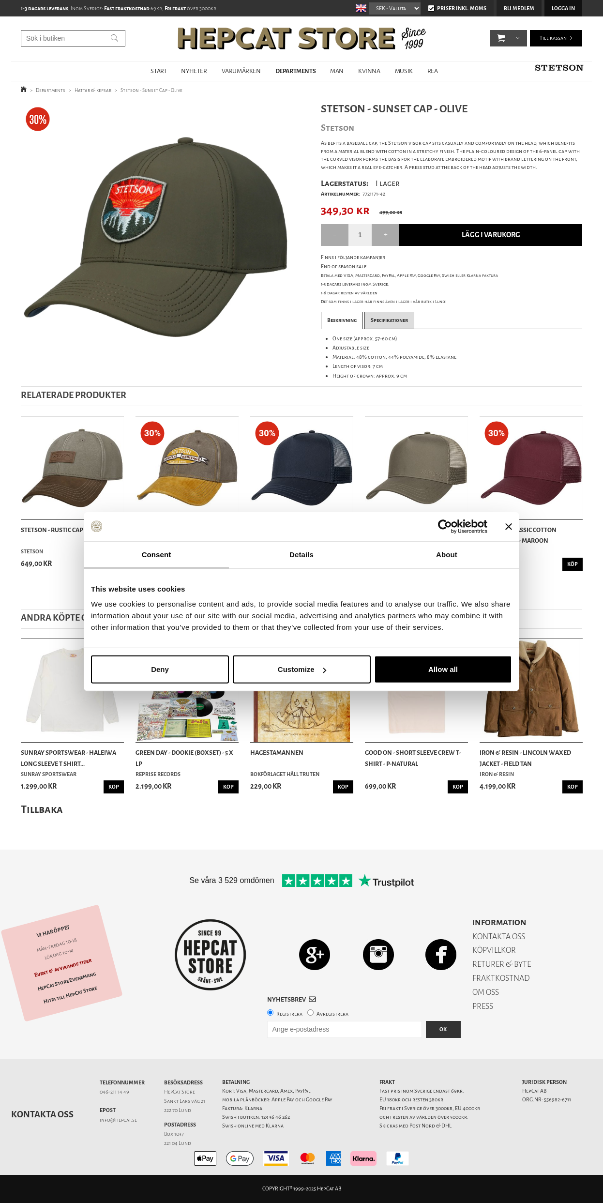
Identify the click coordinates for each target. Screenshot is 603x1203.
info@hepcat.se (118, 1120)
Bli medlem (519, 8)
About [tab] (446, 554)
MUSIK (404, 71)
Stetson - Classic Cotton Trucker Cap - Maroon (518, 535)
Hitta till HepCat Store (70, 994)
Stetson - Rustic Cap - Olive (62, 530)
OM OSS (485, 992)
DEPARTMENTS (295, 71)
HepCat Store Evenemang (67, 981)
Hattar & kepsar (93, 90)
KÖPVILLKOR (494, 950)
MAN (337, 71)
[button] (501, 38)
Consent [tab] (156, 554)
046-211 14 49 (114, 1092)
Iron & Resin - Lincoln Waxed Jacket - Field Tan (525, 757)
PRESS (482, 1006)
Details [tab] (301, 554)
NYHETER (194, 71)
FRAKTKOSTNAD (501, 978)
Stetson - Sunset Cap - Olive (151, 90)
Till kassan (553, 38)
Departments (50, 90)
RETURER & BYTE (501, 964)
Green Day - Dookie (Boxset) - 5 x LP (184, 757)
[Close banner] (508, 526)
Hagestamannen (276, 752)
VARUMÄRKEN (241, 71)
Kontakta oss (42, 1114)
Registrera (289, 1014)
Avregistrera (332, 1014)
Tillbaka (42, 809)
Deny (160, 669)
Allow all (443, 669)
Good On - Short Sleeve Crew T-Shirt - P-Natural (413, 757)
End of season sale (343, 266)
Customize (302, 669)
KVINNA (369, 71)
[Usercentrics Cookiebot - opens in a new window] (445, 526)
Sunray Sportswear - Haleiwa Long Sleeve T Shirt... (68, 757)
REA (432, 71)
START (158, 71)
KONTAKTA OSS (498, 936)
